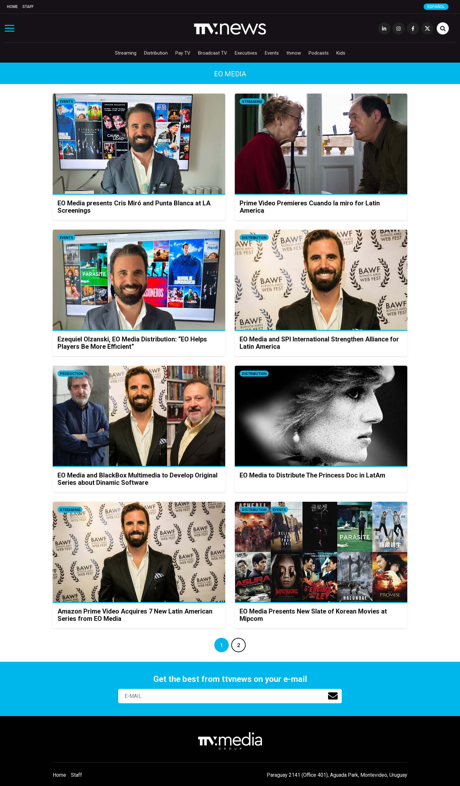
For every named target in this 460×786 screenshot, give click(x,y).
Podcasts (319, 53)
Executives (246, 53)
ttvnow (294, 53)
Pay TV (182, 53)
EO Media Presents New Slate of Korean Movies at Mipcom (313, 614)
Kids (340, 53)
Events (272, 53)
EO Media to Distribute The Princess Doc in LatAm (312, 475)
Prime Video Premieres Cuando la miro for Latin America (310, 206)
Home (12, 6)
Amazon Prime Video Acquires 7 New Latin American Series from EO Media (134, 614)
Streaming (125, 53)
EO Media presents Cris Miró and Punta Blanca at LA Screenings (134, 206)
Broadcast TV (212, 53)
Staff (28, 6)
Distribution (156, 53)
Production (71, 374)
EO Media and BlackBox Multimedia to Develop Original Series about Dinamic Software (137, 478)
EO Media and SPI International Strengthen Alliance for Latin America (319, 342)
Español (436, 6)
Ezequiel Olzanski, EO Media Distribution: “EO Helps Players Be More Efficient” (132, 342)
